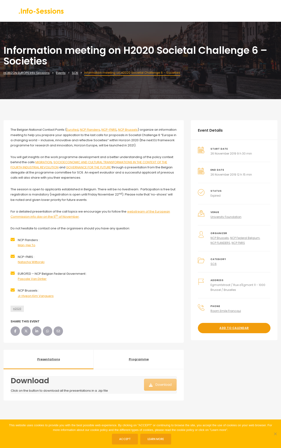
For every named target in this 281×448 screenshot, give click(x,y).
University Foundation (226, 217)
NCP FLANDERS (220, 243)
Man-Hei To (26, 245)
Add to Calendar (234, 328)
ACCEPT (125, 439)
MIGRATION (43, 162)
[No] (275, 433)
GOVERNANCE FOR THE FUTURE (88, 167)
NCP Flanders (90, 129)
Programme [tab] (139, 359)
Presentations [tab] (48, 359)
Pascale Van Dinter (32, 279)
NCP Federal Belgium (245, 238)
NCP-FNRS (109, 129)
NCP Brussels (128, 129)
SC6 (214, 264)
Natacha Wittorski (31, 262)
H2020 (17, 308)
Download (160, 384)
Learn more (156, 439)
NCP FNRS (238, 243)
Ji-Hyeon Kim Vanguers (36, 296)
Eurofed (72, 129)
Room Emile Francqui (226, 311)
